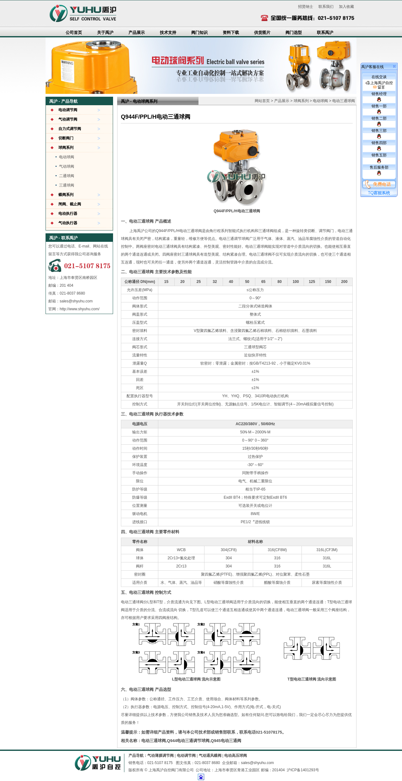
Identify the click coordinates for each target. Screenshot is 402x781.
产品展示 (136, 32)
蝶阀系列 (65, 195)
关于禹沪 (105, 32)
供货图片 (262, 32)
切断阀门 (65, 138)
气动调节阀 (67, 119)
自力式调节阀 (69, 129)
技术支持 (168, 32)
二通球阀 (66, 176)
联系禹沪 (325, 32)
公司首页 (74, 32)
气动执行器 (67, 223)
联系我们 (326, 6)
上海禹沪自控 (379, 85)
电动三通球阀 (343, 101)
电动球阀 (66, 157)
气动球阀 (66, 166)
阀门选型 (293, 32)
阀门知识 (199, 32)
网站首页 (262, 101)
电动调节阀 (67, 110)
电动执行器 (67, 213)
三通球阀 (66, 185)
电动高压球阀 (235, 755)
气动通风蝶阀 (210, 755)
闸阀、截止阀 (69, 204)
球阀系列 (65, 147)
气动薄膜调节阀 (160, 755)
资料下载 (231, 32)
